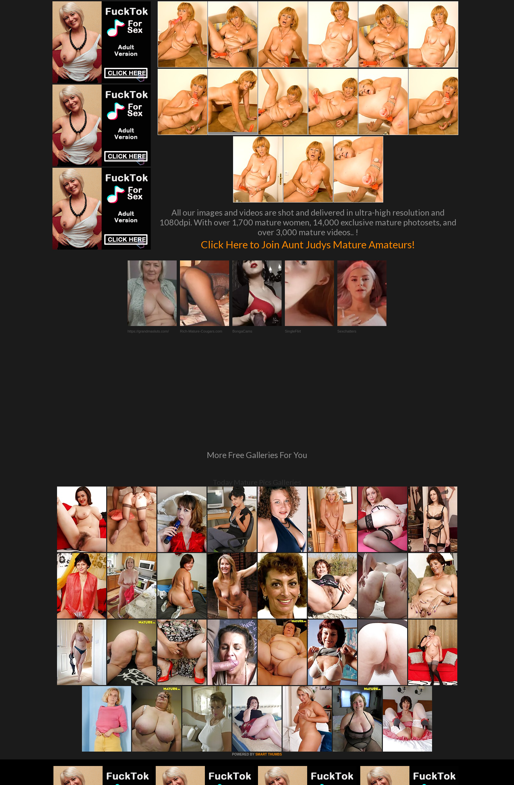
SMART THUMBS (268, 665)
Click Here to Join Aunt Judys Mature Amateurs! (307, 244)
